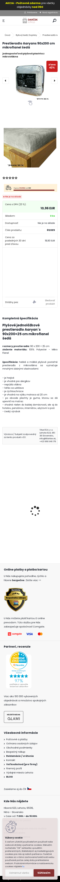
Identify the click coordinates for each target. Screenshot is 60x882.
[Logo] (30, 21)
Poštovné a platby (17, 739)
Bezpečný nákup (15, 751)
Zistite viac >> (33, 580)
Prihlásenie (32, 12)
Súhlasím (43, 873)
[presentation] (5, 80)
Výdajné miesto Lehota (19, 772)
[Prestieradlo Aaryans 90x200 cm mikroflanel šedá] (30, 81)
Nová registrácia (50, 12)
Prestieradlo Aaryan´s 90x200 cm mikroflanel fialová (25, 515)
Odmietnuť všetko (19, 872)
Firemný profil (14, 768)
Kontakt (11, 760)
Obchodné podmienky (19, 747)
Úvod (7, 35)
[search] (54, 21)
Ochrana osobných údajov (21, 743)
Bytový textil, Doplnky (26, 35)
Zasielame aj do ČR (17, 789)
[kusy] (14, 539)
